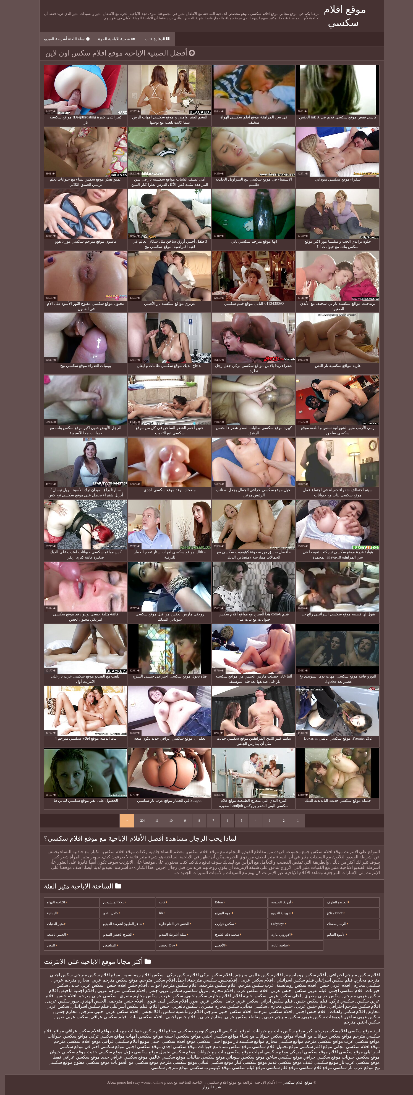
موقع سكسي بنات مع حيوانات (218, 1051)
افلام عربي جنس (329, 985)
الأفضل (215, 945)
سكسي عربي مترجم (92, 995)
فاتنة (158, 902)
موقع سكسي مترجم (173, 1062)
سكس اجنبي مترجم (356, 1022)
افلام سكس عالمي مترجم (253, 974)
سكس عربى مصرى (316, 995)
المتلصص (105, 945)
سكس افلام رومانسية (137, 974)
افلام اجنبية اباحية (73, 990)
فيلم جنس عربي (305, 1006)
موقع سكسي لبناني (210, 1062)
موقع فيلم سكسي (243, 1067)
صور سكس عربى (57, 1001)
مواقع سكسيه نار (243, 1041)
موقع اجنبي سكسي (209, 1041)
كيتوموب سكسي (187, 1030)
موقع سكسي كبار (245, 1062)
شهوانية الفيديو (277, 913)
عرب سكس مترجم (251, 985)
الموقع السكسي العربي (225, 1030)
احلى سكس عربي (279, 995)
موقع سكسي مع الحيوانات (129, 1062)
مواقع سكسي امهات (139, 1036)
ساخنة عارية (275, 945)
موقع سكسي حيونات (355, 1057)
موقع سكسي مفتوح (86, 1062)
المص (47, 945)
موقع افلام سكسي (291, 1082)
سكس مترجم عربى (276, 1016)
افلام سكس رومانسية (291, 985)
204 (137, 820)
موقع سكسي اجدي (174, 1046)
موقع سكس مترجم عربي (109, 980)
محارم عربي (205, 1016)
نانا (157, 913)
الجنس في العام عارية (170, 924)
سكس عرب (166, 995)
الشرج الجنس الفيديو (113, 935)
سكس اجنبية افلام (244, 995)
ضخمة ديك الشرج (223, 935)
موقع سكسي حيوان (62, 1051)
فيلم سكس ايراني (271, 1001)
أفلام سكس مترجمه (213, 985)
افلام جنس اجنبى (305, 1011)
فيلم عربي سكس (304, 990)
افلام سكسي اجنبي (340, 990)
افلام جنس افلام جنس (121, 985)
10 (166, 820)
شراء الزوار (206, 1087)
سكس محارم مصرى (132, 995)
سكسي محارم (361, 985)
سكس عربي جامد (236, 1001)
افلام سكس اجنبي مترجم (223, 1011)
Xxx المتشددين (109, 902)
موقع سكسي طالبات (200, 1057)
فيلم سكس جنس (306, 1001)
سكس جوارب (220, 924)
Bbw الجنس (163, 945)
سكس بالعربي (179, 1006)
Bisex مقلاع (330, 913)
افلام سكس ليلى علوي (161, 1001)
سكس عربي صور (201, 1001)
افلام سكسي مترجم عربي (115, 990)
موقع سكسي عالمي (161, 1057)
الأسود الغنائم (332, 935)
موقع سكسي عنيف (315, 1062)
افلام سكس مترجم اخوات (168, 985)
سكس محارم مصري (214, 1006)
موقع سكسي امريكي (303, 1051)
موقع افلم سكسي (310, 1046)
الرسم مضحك (332, 924)
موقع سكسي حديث (99, 1051)
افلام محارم (216, 990)
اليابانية (47, 913)
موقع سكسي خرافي (316, 1057)
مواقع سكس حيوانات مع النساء (318, 1036)
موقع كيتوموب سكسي (205, 1067)
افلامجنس (223, 980)
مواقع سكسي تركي (101, 1036)
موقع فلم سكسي (277, 1067)
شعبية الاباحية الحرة (111, 39)
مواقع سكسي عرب (357, 1041)
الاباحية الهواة (52, 902)
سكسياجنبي (191, 995)
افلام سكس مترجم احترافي (349, 974)
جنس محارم (275, 1006)
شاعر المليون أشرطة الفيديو (118, 924)
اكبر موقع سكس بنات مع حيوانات (277, 1030)
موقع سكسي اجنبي (138, 1046)
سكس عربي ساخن (357, 1016)
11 (151, 820)
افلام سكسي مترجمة (267, 1011)
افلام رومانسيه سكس (177, 1011)
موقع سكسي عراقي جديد (119, 1057)
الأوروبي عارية (276, 935)
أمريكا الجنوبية (276, 902)
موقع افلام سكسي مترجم (72, 1041)
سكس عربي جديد (81, 985)
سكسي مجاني (249, 1006)
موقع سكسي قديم (280, 1062)
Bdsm (214, 902)
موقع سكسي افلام (341, 1051)
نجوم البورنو (219, 913)
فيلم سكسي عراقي (103, 1016)
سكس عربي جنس (159, 990)
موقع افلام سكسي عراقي (120, 1041)
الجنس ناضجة (52, 935)
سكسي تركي (337, 1001)
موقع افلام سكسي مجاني (351, 1046)
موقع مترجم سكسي (164, 1067)
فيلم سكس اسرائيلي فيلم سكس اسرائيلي (308, 980)
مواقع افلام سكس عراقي (83, 1030)
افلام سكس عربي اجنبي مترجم (104, 1011)
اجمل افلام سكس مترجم (158, 980)
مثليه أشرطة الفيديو (168, 935)
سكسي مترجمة (197, 980)
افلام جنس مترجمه (120, 1001)
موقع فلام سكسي (310, 1067)
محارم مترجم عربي (65, 980)
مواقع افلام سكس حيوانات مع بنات (139, 1030)
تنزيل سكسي (191, 990)
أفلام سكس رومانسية (300, 974)
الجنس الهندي (88, 1001)
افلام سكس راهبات (341, 1011)
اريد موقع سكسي (359, 1030)
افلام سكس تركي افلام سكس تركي (193, 974)
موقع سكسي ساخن (279, 1057)
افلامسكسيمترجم (325, 1030)
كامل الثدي (106, 913)
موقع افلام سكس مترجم (92, 974)
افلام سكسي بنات (140, 1016)
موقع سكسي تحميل (172, 1051)
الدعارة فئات (152, 39)
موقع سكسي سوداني (240, 1057)
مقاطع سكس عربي (237, 1016)
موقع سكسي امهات (265, 1051)
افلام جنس (61, 995)
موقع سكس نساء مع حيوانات (219, 1046)
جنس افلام (154, 1006)
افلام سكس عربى (251, 980)
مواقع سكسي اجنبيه (177, 1036)
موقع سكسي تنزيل (135, 1051)
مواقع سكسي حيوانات (62, 1036)
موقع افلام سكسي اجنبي (167, 1041)
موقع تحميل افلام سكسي (270, 1046)
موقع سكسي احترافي (99, 1046)
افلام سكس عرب (246, 990)
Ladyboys (273, 924)
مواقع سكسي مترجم (318, 1041)
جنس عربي (275, 990)
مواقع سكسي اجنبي (215, 1036)
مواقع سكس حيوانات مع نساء (261, 1036)
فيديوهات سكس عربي (317, 1016)
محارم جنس (60, 1011)
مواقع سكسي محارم (279, 1041)
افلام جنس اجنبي (175, 1016)
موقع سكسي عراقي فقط (71, 1057)
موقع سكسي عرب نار (354, 1062)
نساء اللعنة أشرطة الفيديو (61, 39)
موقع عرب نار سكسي (348, 1067)
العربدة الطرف (333, 902)
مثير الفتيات (51, 924)
